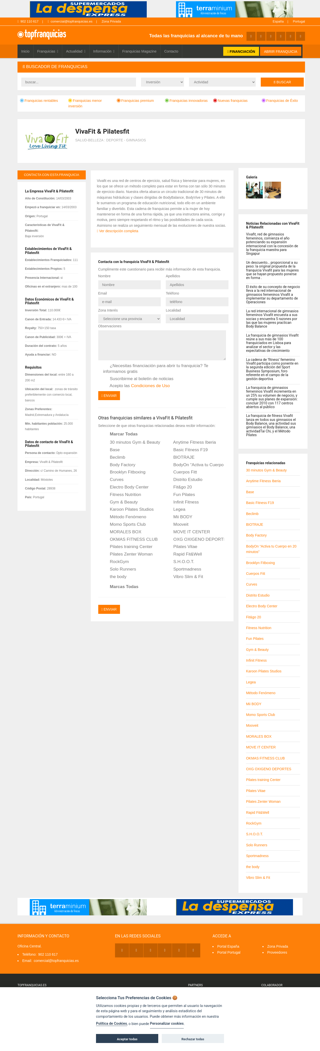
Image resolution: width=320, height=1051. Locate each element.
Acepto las (136, 386)
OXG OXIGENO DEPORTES (195, 539)
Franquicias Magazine (139, 51)
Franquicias (47, 51)
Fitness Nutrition (122, 494)
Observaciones (110, 326)
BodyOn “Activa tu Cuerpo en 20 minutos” (195, 465)
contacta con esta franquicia (51, 175)
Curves (113, 479)
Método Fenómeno (124, 517)
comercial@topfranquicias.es (70, 21)
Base (111, 450)
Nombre (104, 276)
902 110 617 (28, 21)
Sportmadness (183, 569)
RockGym (116, 562)
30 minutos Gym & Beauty (131, 442)
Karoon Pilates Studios (128, 509)
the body (114, 577)
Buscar (282, 82)
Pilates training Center (127, 547)
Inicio (25, 51)
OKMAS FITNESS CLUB (130, 539)
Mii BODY (179, 517)
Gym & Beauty (120, 502)
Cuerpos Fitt (181, 472)
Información (103, 51)
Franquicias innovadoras (186, 101)
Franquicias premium (135, 101)
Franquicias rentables (39, 101)
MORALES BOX (122, 532)
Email (102, 293)
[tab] (161, 67)
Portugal (299, 21)
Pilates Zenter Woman (128, 554)
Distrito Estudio (184, 479)
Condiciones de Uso (150, 385)
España (278, 21)
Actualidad (76, 51)
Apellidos (173, 276)
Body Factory (119, 465)
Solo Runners (119, 569)
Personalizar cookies (167, 1023)
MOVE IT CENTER (188, 532)
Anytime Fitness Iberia (191, 442)
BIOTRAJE (180, 457)
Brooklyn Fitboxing (124, 472)
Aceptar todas (127, 1039)
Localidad (173, 310)
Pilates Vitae (181, 547)
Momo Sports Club (124, 524)
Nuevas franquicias (230, 101)
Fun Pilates (180, 494)
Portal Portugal (228, 952)
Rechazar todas (193, 1039)
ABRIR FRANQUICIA (280, 52)
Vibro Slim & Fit (184, 577)
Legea (175, 509)
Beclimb (114, 457)
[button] (161, 67)
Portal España (228, 946)
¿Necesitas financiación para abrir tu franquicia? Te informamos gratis (155, 368)
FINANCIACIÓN (241, 52)
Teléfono (172, 293)
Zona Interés (108, 310)
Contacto (171, 51)
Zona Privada (111, 21)
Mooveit (177, 524)
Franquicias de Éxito (280, 101)
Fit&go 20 (179, 487)
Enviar (109, 396)
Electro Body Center (126, 487)
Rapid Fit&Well (184, 554)
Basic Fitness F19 (187, 450)
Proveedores (277, 952)
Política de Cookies (111, 1023)
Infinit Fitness (182, 502)
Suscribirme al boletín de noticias (138, 379)
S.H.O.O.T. (180, 562)
